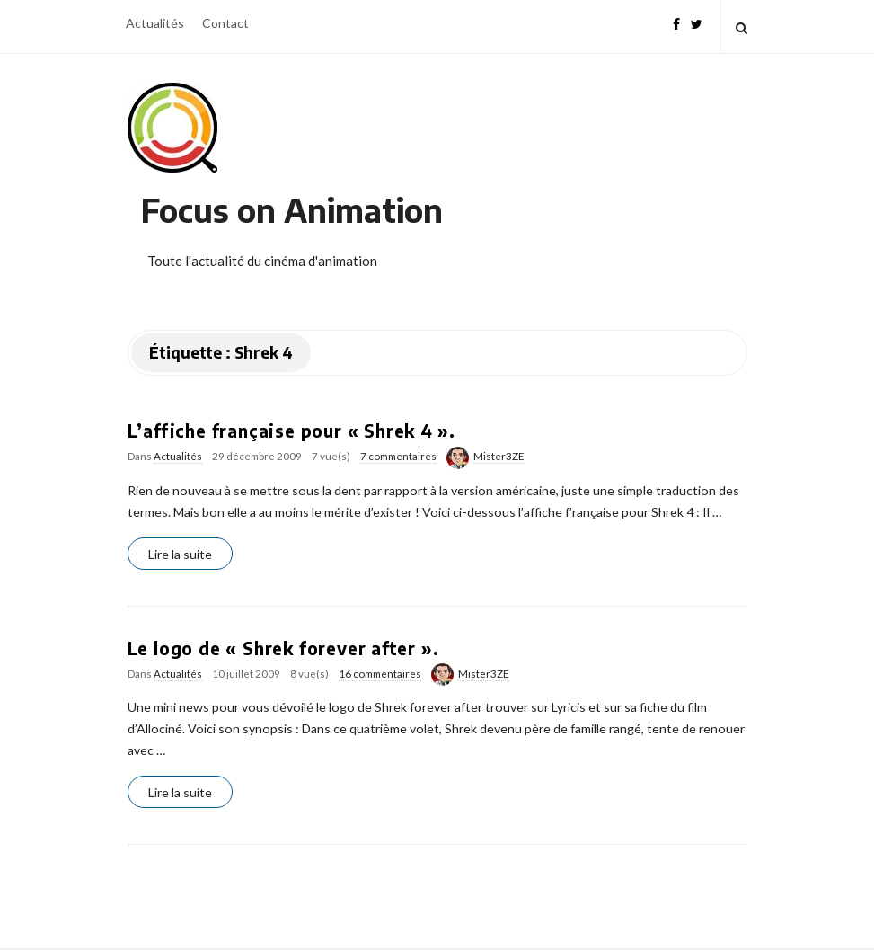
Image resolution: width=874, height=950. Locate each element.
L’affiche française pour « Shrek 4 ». (292, 430)
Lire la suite (180, 554)
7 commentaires (398, 456)
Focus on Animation (292, 210)
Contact (225, 23)
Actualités (155, 23)
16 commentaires (380, 673)
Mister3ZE (499, 456)
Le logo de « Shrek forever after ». (283, 648)
